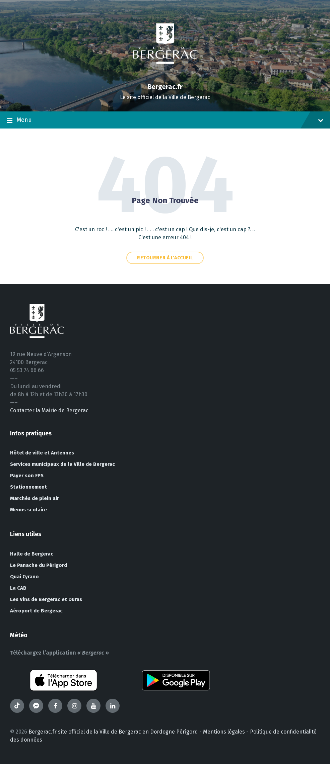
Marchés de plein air (34, 498)
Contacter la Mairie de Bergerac (49, 410)
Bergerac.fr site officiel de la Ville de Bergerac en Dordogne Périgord (113, 732)
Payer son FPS (27, 476)
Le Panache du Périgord (38, 565)
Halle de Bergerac (31, 554)
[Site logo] (165, 75)
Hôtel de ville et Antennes (42, 453)
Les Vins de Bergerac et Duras (46, 599)
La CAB (18, 588)
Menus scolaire (28, 510)
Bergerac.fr (165, 87)
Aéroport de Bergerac (36, 611)
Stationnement (28, 487)
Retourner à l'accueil (165, 258)
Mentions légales (224, 732)
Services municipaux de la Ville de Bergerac (62, 464)
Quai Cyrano (24, 577)
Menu (165, 120)
